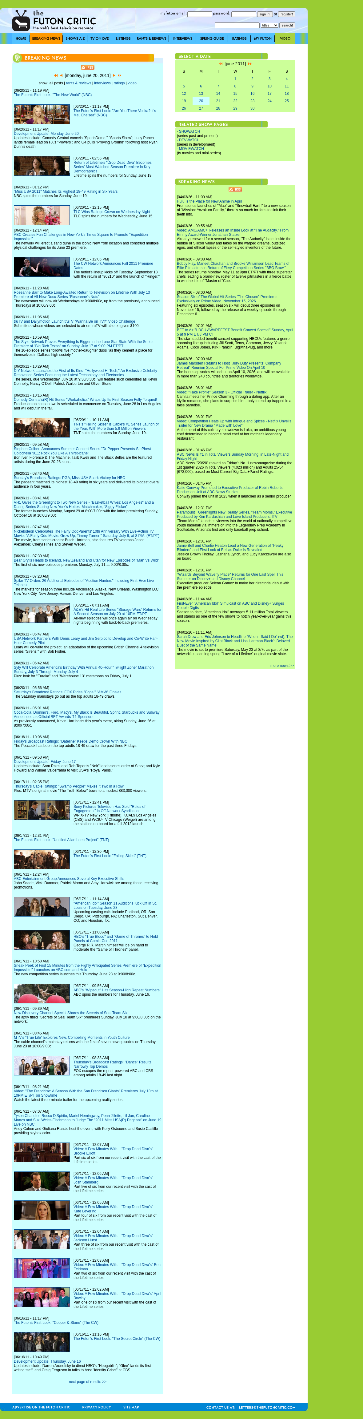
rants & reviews (78, 83)
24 (270, 101)
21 (218, 101)
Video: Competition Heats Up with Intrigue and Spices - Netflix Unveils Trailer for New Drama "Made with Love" (234, 423)
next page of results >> (87, 1382)
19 (184, 101)
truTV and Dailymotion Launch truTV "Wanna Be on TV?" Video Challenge (74, 321)
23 (252, 101)
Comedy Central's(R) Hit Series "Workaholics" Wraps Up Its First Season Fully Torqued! (85, 399)
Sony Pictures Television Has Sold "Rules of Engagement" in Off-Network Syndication (109, 808)
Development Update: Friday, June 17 (45, 762)
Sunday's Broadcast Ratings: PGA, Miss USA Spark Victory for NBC (69, 478)
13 (201, 93)
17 (270, 93)
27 (201, 108)
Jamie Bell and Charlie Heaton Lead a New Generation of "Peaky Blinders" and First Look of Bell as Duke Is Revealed (230, 547)
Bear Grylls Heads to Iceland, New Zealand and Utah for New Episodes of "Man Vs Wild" (86, 560)
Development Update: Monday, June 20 (46, 133)
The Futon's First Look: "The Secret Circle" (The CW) (117, 1338)
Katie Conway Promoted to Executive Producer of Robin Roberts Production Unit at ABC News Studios (230, 490)
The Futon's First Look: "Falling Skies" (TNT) (110, 856)
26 (184, 108)
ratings (119, 83)
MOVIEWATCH (191, 149)
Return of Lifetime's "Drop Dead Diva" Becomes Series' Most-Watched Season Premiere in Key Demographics (113, 166)
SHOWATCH (189, 131)
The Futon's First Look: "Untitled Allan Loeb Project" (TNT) (61, 840)
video (132, 83)
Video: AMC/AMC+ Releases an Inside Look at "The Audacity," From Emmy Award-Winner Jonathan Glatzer (233, 232)
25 (287, 101)
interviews (102, 83)
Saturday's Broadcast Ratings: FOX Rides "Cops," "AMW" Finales (67, 692)
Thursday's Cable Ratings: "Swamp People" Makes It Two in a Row (69, 786)
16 (252, 93)
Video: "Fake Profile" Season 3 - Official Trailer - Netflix (222, 392)
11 (287, 86)
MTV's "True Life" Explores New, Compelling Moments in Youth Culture (72, 1037)
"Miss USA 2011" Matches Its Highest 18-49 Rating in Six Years (66, 191)
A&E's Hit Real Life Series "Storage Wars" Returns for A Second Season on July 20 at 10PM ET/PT (118, 611)
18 (287, 93)
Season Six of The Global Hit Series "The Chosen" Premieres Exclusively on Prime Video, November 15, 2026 (227, 299)
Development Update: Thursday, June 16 (47, 1361)
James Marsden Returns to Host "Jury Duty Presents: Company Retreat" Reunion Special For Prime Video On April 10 (229, 365)
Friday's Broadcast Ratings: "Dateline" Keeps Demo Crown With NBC (70, 741)
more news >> (282, 665)
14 (218, 93)
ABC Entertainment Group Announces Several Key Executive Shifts (69, 879)
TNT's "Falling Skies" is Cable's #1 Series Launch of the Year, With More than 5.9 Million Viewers (116, 426)
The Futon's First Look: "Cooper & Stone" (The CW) (56, 1322)
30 (252, 108)
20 (201, 101)
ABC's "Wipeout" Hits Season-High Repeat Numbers (117, 990)
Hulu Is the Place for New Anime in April (209, 201)
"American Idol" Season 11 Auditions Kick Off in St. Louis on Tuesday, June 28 (115, 905)
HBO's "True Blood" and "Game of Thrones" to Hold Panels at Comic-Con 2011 (116, 938)
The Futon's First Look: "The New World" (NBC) (53, 95)
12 (184, 93)
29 (235, 108)
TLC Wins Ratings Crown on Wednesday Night (112, 212)
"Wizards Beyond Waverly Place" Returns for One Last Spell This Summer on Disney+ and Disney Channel (230, 576)
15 (235, 93)
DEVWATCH (189, 140)
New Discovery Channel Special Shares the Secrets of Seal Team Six (70, 1013)
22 (235, 101)
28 (218, 108)
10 (270, 86)
